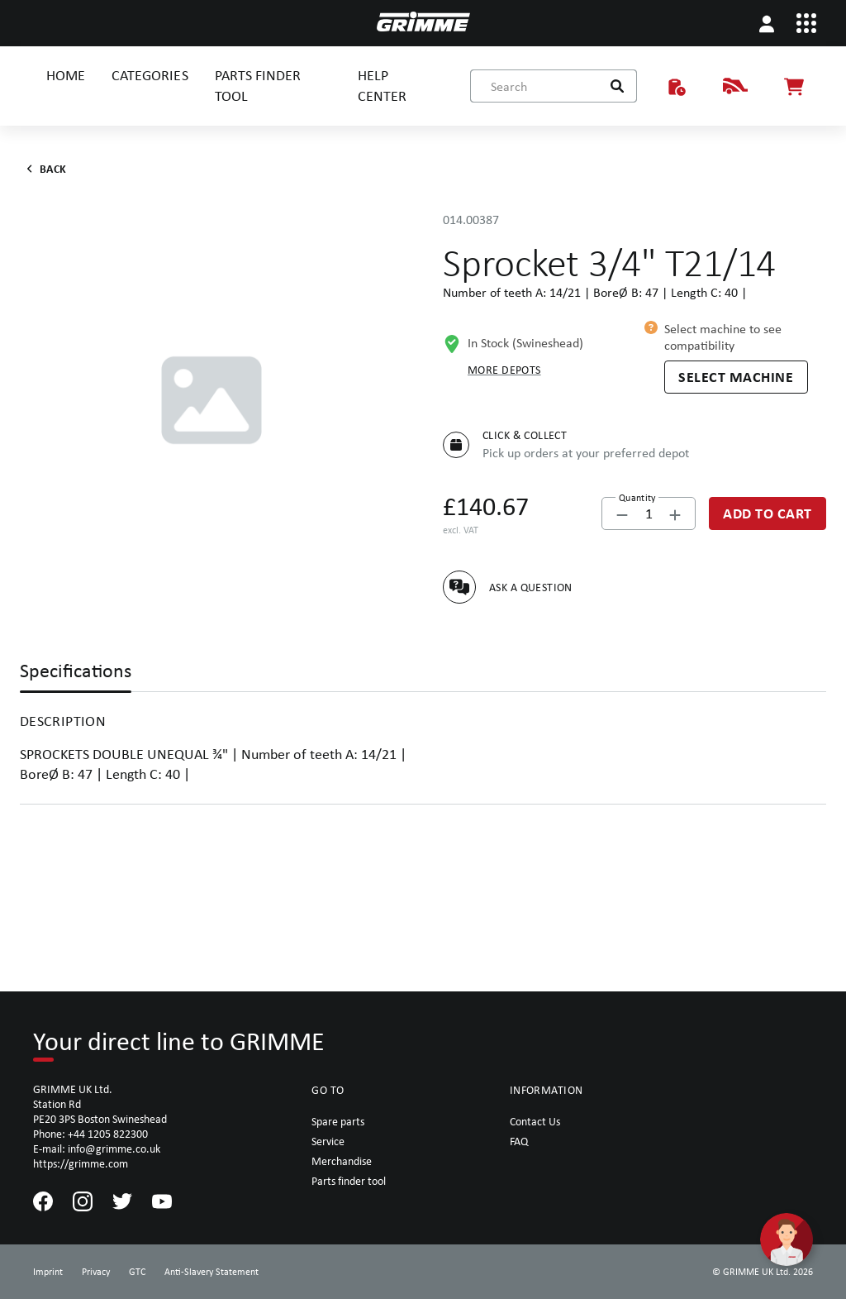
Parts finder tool (348, 1180)
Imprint (48, 1271)
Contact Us (535, 1121)
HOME (65, 74)
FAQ (519, 1141)
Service (328, 1141)
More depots (504, 369)
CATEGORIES (150, 74)
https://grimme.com (80, 1163)
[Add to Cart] (767, 513)
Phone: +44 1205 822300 (90, 1133)
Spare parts (337, 1121)
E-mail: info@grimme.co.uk (96, 1148)
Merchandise (341, 1160)
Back (43, 169)
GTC (137, 1271)
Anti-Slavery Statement (211, 1271)
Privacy (96, 1271)
